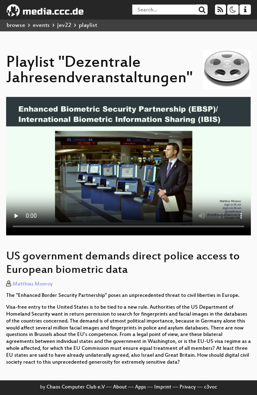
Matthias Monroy (33, 284)
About (120, 387)
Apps (140, 387)
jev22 (64, 25)
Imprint (162, 387)
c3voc (210, 387)
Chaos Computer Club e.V (76, 387)
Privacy (187, 387)
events (41, 25)
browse (16, 25)
